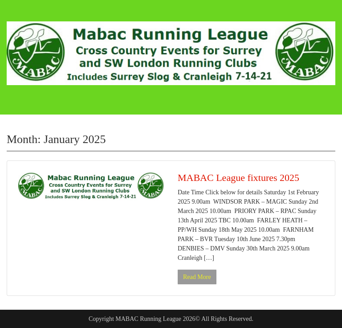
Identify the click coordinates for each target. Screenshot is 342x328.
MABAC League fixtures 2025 (238, 177)
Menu (16, 15)
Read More (197, 277)
